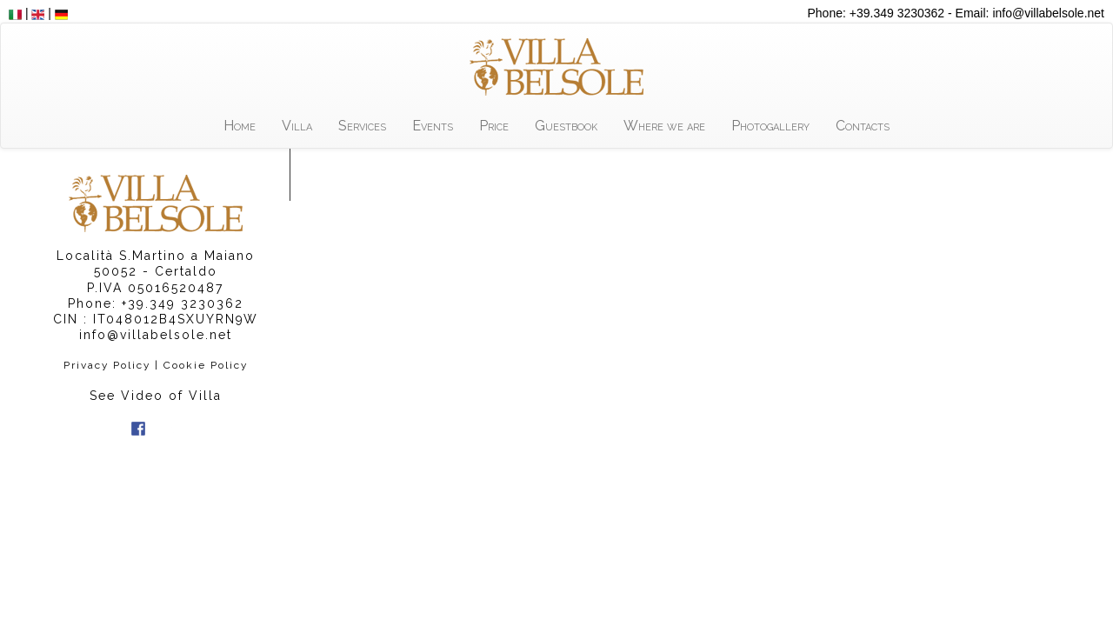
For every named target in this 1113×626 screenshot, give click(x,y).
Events (432, 125)
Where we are (664, 125)
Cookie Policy (205, 365)
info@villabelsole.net (155, 335)
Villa (297, 125)
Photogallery (770, 125)
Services (362, 125)
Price (494, 125)
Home (239, 125)
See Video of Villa (156, 396)
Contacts (863, 125)
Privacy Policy (106, 365)
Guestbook (566, 125)
